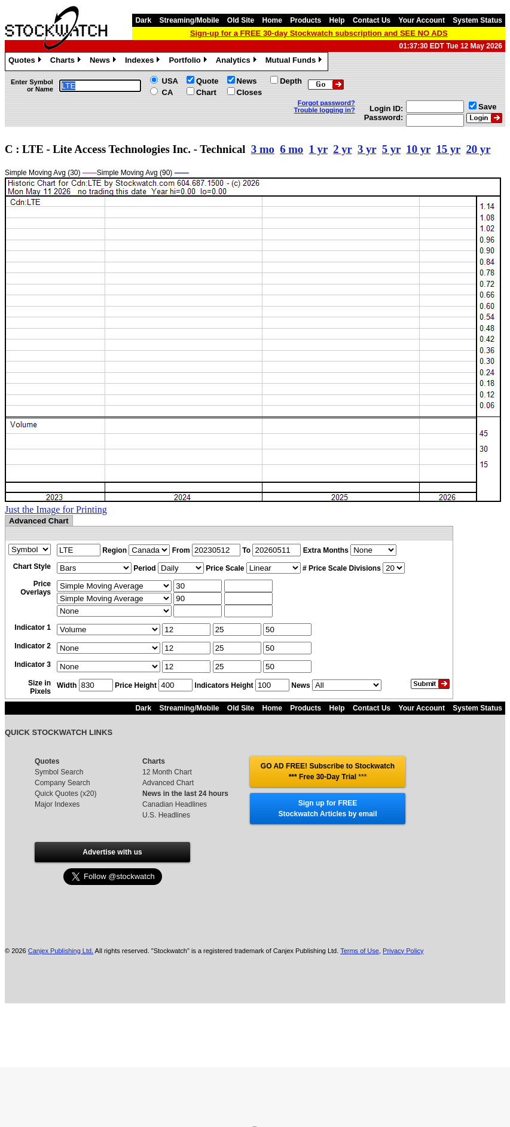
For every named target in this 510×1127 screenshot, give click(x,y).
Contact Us (371, 20)
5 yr (391, 149)
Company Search (62, 783)
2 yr (342, 149)
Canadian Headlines (174, 804)
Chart (206, 92)
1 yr (318, 149)
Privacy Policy (403, 950)
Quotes (26, 61)
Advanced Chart (168, 783)
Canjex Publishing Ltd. (60, 950)
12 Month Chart (167, 772)
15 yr (448, 149)
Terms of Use (359, 950)
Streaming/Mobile (189, 20)
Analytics (237, 61)
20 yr (478, 149)
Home (272, 20)
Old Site (240, 20)
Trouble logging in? (324, 110)
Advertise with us (112, 852)
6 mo (291, 149)
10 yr (418, 149)
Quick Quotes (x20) (65, 793)
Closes (249, 92)
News (104, 61)
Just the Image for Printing (56, 509)
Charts (67, 61)
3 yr (367, 149)
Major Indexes (57, 804)
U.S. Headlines (166, 815)
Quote (207, 80)
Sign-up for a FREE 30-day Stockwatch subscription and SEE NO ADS (319, 33)
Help (337, 20)
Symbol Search (59, 772)
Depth (291, 80)
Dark (143, 20)
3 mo (262, 149)
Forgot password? (326, 102)
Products (305, 20)
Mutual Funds (295, 61)
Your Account (422, 20)
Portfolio (189, 61)
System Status (477, 20)
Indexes (144, 61)
